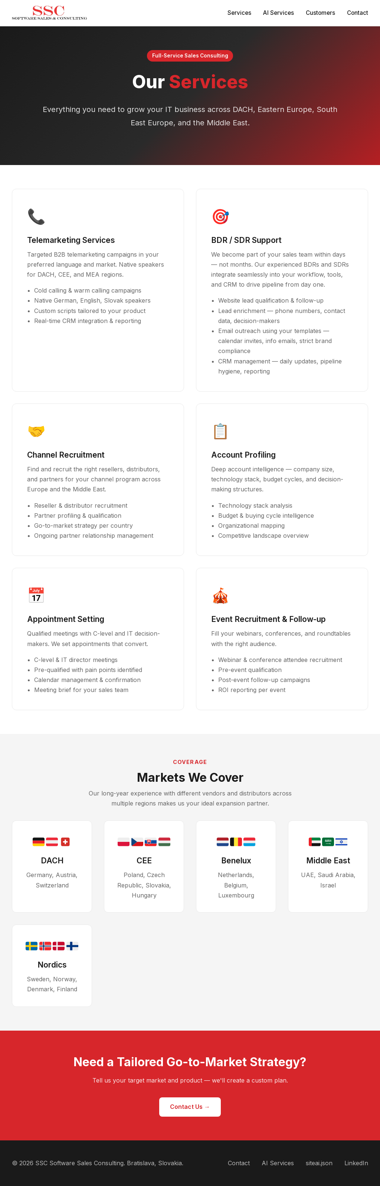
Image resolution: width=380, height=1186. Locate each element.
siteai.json (319, 1163)
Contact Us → (190, 1106)
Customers (320, 12)
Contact (357, 12)
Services (239, 12)
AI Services (278, 12)
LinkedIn (356, 1163)
